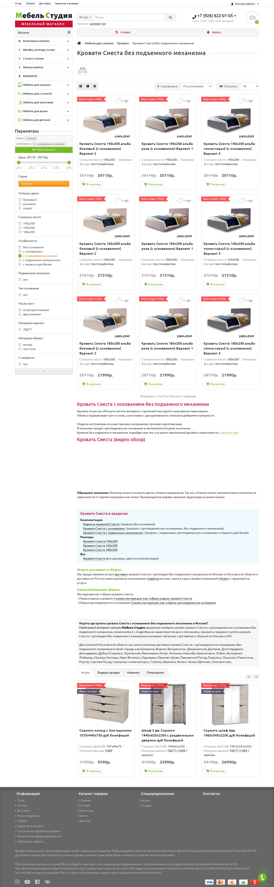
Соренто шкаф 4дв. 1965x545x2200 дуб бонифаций (229, 732)
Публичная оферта (29, 841)
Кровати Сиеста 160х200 (100, 545)
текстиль (27, 349)
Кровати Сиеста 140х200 (100, 541)
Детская (84, 821)
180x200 (26, 232)
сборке (224, 578)
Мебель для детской (43, 120)
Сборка (21, 821)
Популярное (155, 672)
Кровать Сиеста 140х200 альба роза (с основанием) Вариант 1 (167, 146)
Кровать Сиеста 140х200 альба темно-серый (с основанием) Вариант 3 (229, 148)
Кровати (123, 43)
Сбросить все (44, 149)
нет (23, 279)
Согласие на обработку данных (37, 831)
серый (25, 208)
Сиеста (31, 138)
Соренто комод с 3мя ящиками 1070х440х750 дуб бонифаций (105, 732)
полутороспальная (33, 310)
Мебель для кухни (43, 111)
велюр (25, 344)
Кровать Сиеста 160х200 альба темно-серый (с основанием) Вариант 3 (229, 248)
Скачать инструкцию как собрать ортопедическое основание (173, 602)
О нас (18, 3)
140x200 (26, 223)
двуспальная (29, 314)
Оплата (30, 3)
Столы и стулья (43, 59)
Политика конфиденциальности (38, 836)
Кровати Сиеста (94, 558)
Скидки (122, 32)
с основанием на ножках (48, 144)
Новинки (133, 672)
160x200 (26, 227)
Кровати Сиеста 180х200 (100, 550)
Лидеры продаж (108, 672)
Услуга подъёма (27, 815)
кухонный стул (98, 23)
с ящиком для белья (35, 264)
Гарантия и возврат (67, 3)
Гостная (83, 805)
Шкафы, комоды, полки (43, 50)
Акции (214, 32)
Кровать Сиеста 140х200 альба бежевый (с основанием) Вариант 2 (105, 148)
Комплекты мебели (43, 41)
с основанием (30, 251)
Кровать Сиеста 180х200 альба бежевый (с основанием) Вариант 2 (105, 348)
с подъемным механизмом (39, 260)
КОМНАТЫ (27, 76)
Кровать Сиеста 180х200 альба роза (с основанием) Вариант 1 (167, 345)
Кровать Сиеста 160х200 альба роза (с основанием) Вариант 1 (167, 246)
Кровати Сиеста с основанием (104, 528)
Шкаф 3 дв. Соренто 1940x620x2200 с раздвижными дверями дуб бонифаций (167, 735)
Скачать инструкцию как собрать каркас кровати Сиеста (153, 598)
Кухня (82, 815)
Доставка (45, 3)
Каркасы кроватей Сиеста (101, 524)
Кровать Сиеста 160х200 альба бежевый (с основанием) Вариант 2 (105, 248)
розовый (27, 204)
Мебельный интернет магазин (112, 627)
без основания (31, 247)
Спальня (84, 800)
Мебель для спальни (43, 85)
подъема (153, 578)
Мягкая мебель (43, 67)
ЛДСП (24, 329)
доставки (121, 574)
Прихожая (85, 810)
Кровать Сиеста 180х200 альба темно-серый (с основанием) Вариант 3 (229, 348)
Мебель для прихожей (43, 102)
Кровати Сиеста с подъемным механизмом (113, 532)
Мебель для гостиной (43, 94)
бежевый (27, 199)
